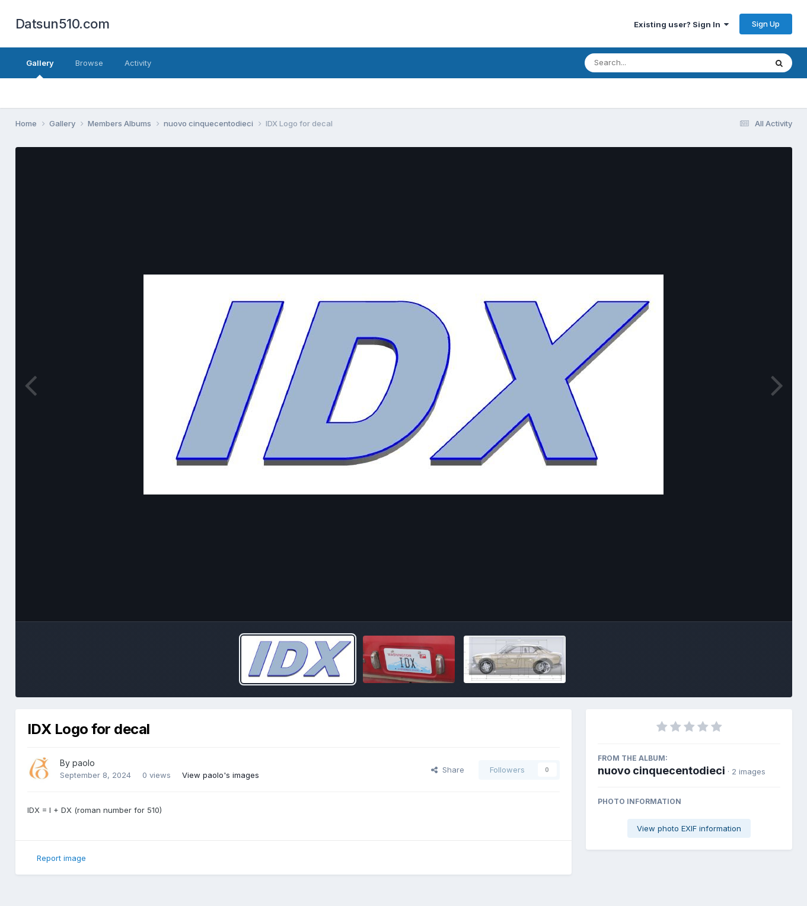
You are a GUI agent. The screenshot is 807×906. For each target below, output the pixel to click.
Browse (89, 63)
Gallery (40, 68)
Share (447, 769)
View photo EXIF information (689, 828)
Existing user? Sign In (681, 24)
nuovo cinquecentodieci (661, 770)
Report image (61, 858)
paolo (83, 763)
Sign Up (766, 23)
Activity (138, 63)
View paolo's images (220, 775)
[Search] (643, 62)
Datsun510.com (62, 23)
